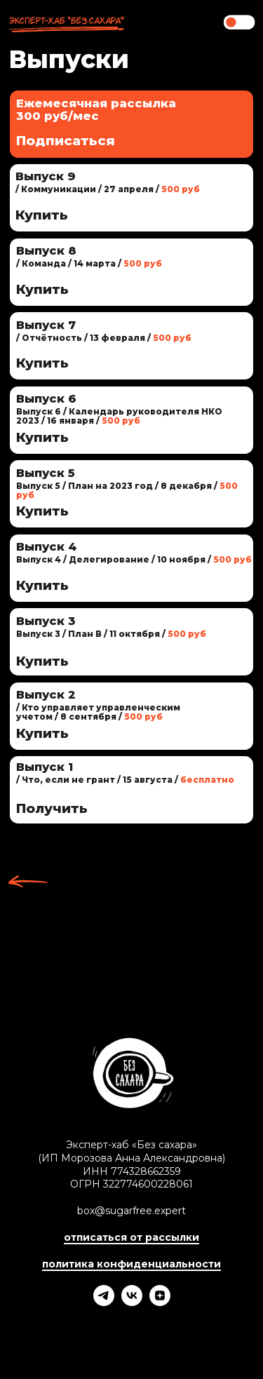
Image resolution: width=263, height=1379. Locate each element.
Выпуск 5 (45, 473)
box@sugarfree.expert (131, 1210)
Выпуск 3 (46, 621)
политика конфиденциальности (131, 1264)
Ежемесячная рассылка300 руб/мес (96, 109)
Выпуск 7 (46, 325)
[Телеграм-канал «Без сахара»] (103, 1302)
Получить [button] (52, 808)
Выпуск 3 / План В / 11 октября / (111, 634)
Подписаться (65, 141)
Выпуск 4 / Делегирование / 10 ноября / (134, 560)
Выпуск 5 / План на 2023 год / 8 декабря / (127, 490)
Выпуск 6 (46, 398)
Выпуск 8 (46, 250)
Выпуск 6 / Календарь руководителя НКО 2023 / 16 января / (119, 416)
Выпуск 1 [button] (44, 767)
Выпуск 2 (46, 694)
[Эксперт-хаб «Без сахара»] (131, 1302)
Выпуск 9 (45, 176)
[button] (131, 789)
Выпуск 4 (46, 546)
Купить (42, 733)
